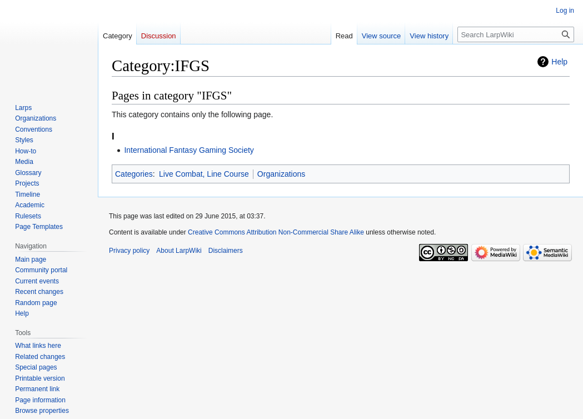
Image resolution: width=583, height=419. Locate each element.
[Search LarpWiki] (515, 34)
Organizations (281, 173)
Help (559, 61)
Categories (134, 173)
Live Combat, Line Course (204, 173)
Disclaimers (225, 251)
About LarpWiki (178, 251)
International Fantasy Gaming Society (188, 150)
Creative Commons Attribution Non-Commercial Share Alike (276, 232)
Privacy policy (129, 251)
